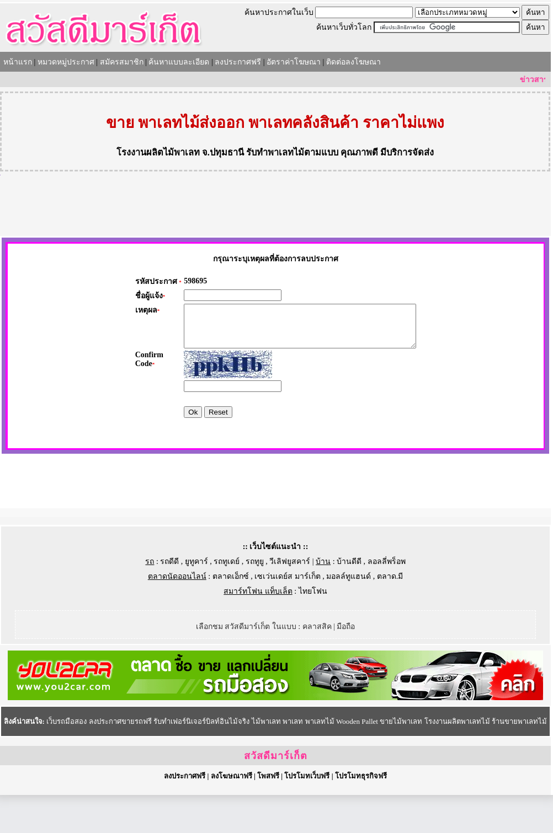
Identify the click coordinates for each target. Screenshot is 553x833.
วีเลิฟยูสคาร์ (289, 599)
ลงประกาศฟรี (238, 62)
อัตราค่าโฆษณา (294, 62)
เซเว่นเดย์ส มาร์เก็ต (287, 614)
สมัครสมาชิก (121, 62)
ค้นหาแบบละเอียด (178, 62)
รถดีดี (169, 599)
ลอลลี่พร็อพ (387, 599)
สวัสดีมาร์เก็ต (275, 793)
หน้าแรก (17, 62)
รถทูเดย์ (227, 599)
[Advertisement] (275, 205)
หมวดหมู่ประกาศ (66, 62)
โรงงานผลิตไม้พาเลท (158, 152)
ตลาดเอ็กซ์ (230, 614)
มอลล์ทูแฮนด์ (348, 614)
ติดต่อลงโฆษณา (353, 62)
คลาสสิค (317, 664)
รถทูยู (255, 599)
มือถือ (346, 664)
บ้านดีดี (349, 599)
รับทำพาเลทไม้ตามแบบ (292, 152)
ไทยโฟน (313, 629)
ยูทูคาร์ (196, 599)
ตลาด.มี (390, 614)
